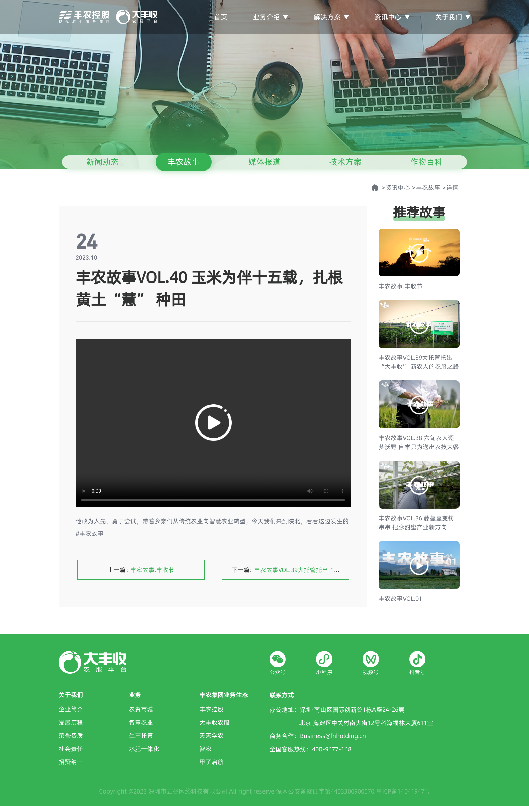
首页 (220, 16)
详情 (452, 187)
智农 (205, 749)
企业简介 (71, 709)
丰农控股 (211, 709)
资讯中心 (392, 16)
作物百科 (426, 161)
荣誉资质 (71, 735)
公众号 (278, 672)
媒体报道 (264, 161)
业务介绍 (270, 16)
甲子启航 (211, 762)
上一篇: (141, 570)
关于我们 (452, 16)
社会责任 (71, 749)
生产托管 (141, 735)
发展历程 (71, 722)
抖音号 (417, 672)
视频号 (371, 672)
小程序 (324, 672)
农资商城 (141, 709)
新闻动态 (102, 161)
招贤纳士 (71, 762)
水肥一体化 (144, 749)
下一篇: (320, 570)
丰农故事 (183, 161)
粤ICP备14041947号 (403, 791)
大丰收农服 (214, 722)
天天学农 (211, 735)
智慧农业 (141, 722)
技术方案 (345, 161)
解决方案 (331, 16)
